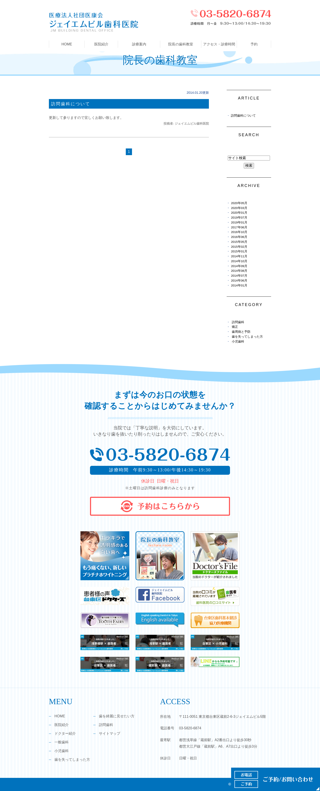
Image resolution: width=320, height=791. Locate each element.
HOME (67, 44)
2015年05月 (239, 241)
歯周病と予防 (241, 331)
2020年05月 (239, 203)
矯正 (235, 327)
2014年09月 (239, 266)
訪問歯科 (238, 322)
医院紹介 (61, 725)
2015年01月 (239, 251)
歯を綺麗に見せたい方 (116, 716)
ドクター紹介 (65, 733)
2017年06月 (239, 227)
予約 (254, 44)
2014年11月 (239, 256)
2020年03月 (239, 208)
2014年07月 (239, 275)
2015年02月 (239, 246)
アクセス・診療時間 (219, 44)
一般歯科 (61, 742)
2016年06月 (239, 237)
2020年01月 (239, 212)
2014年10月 (239, 261)
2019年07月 (239, 217)
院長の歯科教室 (180, 44)
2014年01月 (239, 285)
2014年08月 (239, 270)
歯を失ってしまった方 (247, 336)
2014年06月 (239, 280)
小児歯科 (238, 341)
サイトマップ (109, 733)
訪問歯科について (70, 103)
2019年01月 (239, 222)
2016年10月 (239, 232)
